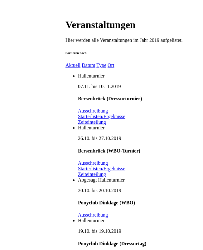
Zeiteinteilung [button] (92, 122)
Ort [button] (111, 65)
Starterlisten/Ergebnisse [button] (101, 116)
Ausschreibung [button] (93, 110)
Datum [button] (88, 65)
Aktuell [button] (72, 65)
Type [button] (101, 65)
